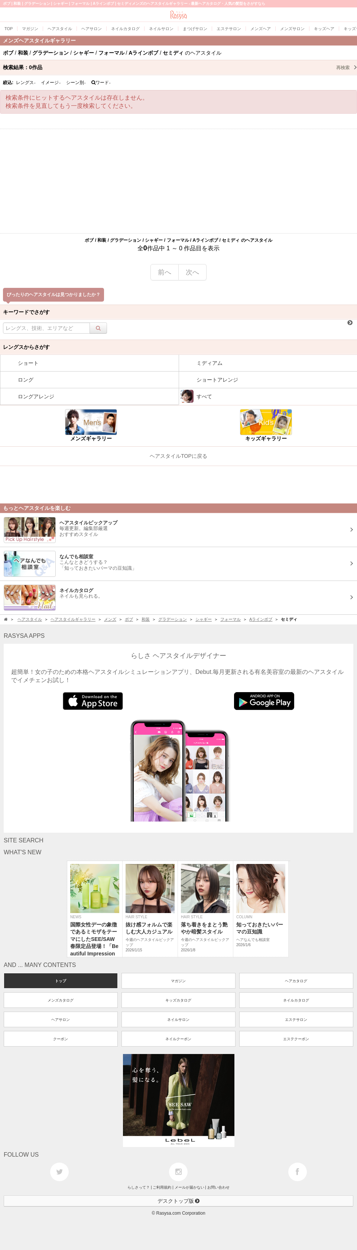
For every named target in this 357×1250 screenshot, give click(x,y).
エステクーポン (296, 1039)
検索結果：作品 (180, 67)
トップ (60, 981)
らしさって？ (138, 1187)
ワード (101, 82)
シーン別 (76, 82)
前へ (164, 272)
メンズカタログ (61, 1000)
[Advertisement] (178, 181)
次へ (192, 272)
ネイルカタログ (296, 1000)
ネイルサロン (178, 1020)
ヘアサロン (60, 1020)
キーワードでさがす (26, 312)
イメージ (51, 82)
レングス (26, 82)
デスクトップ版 (179, 1201)
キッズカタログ (178, 1000)
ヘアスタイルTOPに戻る (178, 456)
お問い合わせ (218, 1187)
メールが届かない (189, 1187)
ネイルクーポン (178, 1039)
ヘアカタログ (296, 981)
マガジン (178, 981)
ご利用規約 (162, 1187)
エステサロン (296, 1020)
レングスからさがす (26, 347)
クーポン (60, 1039)
